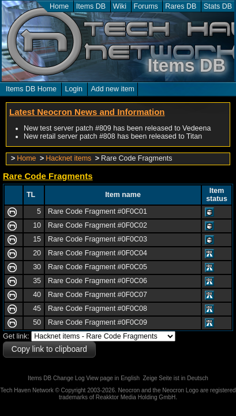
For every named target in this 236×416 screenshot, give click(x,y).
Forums (146, 6)
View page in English (113, 378)
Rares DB (180, 6)
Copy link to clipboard (49, 349)
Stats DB (218, 6)
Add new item (112, 89)
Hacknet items (68, 158)
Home (59, 6)
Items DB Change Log (56, 378)
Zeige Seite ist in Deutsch (175, 378)
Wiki (120, 6)
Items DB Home (31, 89)
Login (74, 89)
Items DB (91, 6)
